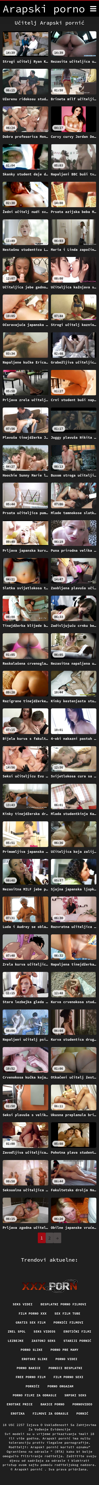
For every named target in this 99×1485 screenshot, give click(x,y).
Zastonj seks (44, 1341)
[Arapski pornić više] (93, 8)
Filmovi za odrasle (50, 1413)
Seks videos (44, 1331)
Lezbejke (15, 1341)
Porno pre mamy (64, 1350)
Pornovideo (82, 1404)
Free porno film (30, 1377)
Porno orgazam (60, 1386)
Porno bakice (29, 1368)
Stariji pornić (77, 1341)
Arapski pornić (29, 1469)
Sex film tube (67, 1313)
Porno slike (32, 1350)
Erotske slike (35, 1359)
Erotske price (19, 1404)
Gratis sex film (30, 1322)
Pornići (33, 1386)
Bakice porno (53, 1404)
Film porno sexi (68, 1377)
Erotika (18, 1413)
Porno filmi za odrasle (34, 1395)
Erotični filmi (77, 1331)
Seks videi (23, 1304)
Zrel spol (17, 1331)
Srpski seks (75, 1395)
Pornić (82, 1413)
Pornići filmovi (68, 1322)
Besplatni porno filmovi (63, 1304)
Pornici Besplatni (65, 1368)
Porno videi (66, 1359)
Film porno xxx (33, 1313)
